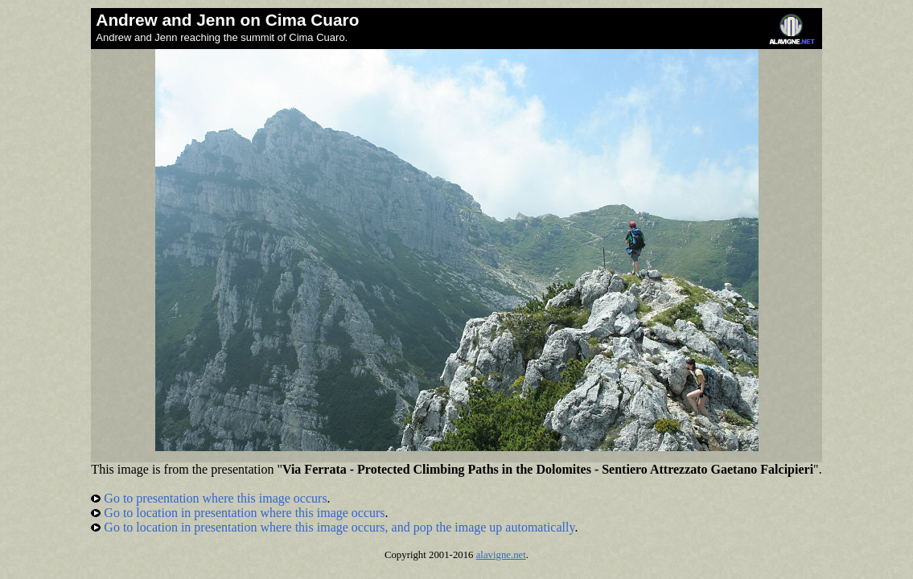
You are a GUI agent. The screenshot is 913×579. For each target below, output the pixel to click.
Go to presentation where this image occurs (209, 498)
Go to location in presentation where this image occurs (238, 512)
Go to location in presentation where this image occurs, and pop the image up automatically (332, 527)
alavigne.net (501, 555)
